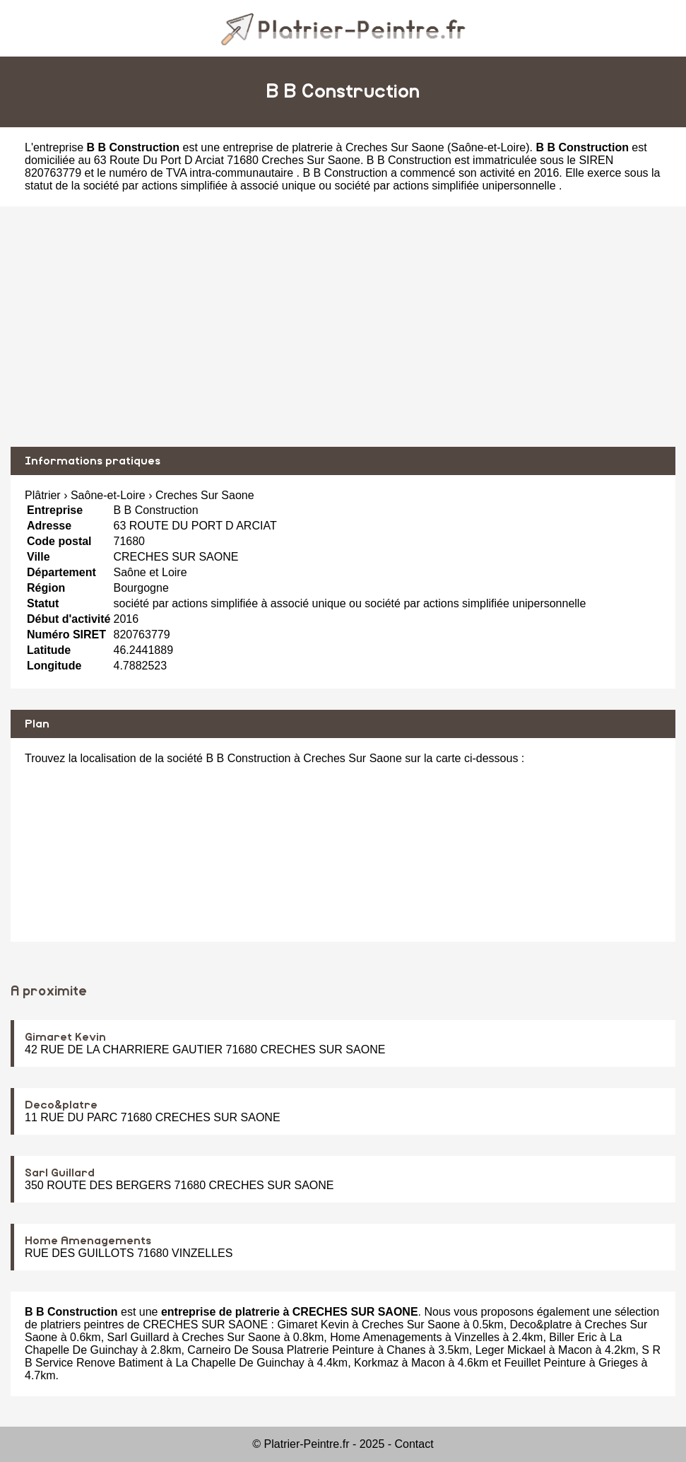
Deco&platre (61, 1105)
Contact (414, 1444)
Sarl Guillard (60, 1173)
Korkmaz (376, 1363)
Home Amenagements (88, 1240)
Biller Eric (573, 1337)
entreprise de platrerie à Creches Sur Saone (333, 147)
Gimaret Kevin (65, 1037)
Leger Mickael (510, 1350)
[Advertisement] (343, 327)
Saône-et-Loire (488, 147)
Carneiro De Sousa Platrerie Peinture (280, 1350)
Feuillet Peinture (545, 1363)
